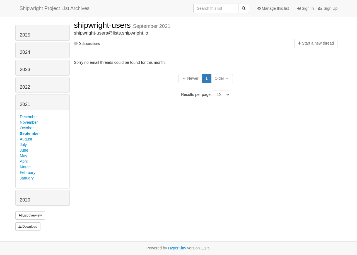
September (30, 133)
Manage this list (273, 8)
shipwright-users (103, 25)
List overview (30, 215)
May (23, 156)
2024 (25, 52)
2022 (25, 87)
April (24, 161)
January (27, 178)
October (27, 128)
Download (27, 227)
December (29, 117)
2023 (25, 69)
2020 (25, 200)
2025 (25, 35)
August (26, 139)
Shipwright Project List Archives (55, 8)
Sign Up (327, 8)
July (23, 144)
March (25, 167)
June (24, 150)
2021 (25, 104)
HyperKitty (177, 248)
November (29, 122)
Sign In (305, 8)
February (27, 172)
